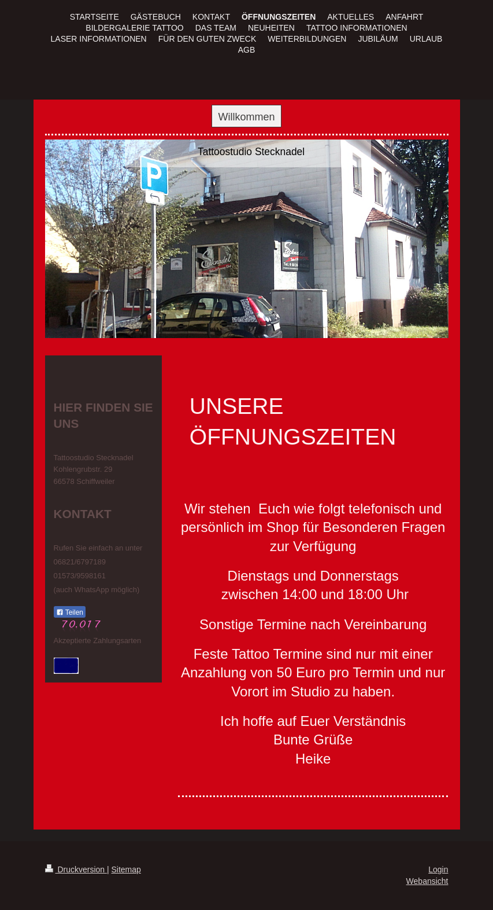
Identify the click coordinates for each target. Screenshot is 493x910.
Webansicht (427, 881)
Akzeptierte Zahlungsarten (98, 640)
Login (438, 869)
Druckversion (76, 869)
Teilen (69, 612)
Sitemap (126, 869)
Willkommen (246, 117)
